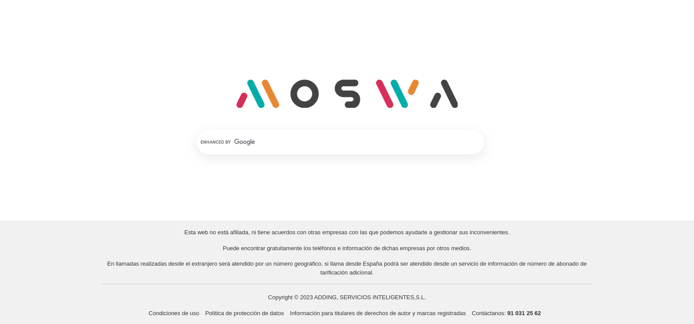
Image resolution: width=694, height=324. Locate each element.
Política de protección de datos (244, 313)
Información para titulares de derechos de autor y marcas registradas (378, 313)
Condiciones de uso (174, 313)
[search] (328, 142)
